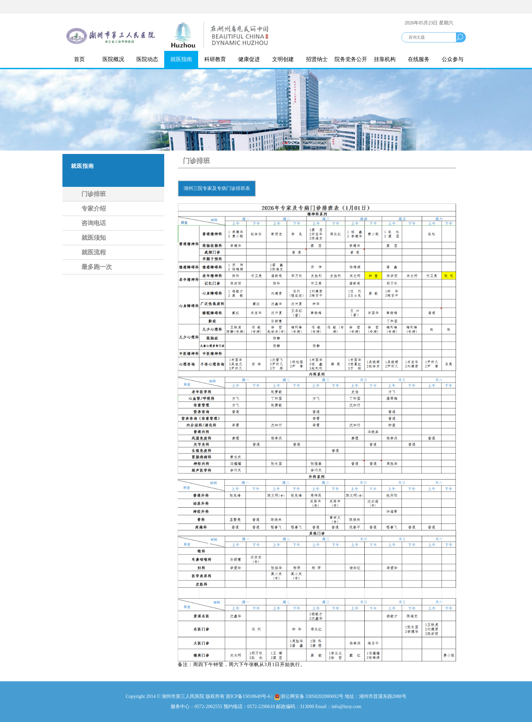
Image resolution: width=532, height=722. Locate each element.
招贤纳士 (317, 59)
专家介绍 (93, 208)
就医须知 (93, 237)
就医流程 (93, 252)
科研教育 (215, 59)
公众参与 (452, 59)
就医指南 (181, 59)
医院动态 (147, 59)
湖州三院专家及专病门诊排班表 (217, 188)
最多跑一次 (96, 267)
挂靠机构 (385, 59)
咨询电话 (93, 223)
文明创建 (283, 59)
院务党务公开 (351, 59)
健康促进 (249, 59)
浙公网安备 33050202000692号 (309, 696)
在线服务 (419, 59)
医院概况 (113, 59)
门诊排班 (93, 194)
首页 (79, 59)
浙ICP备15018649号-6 (248, 696)
